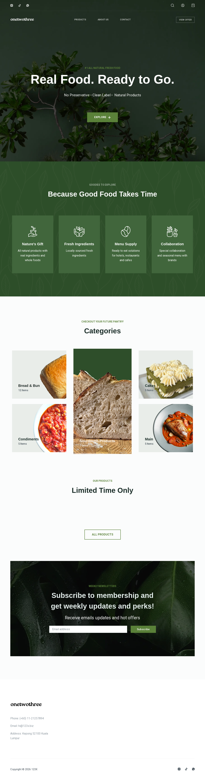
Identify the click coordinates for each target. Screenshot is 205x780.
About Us (103, 19)
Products (80, 19)
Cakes (150, 386)
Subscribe (143, 629)
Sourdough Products (97, 441)
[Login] (182, 5)
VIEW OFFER (185, 19)
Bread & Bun (29, 386)
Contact (125, 19)
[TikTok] (19, 5)
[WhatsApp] (27, 5)
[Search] (172, 5)
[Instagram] (11, 5)
